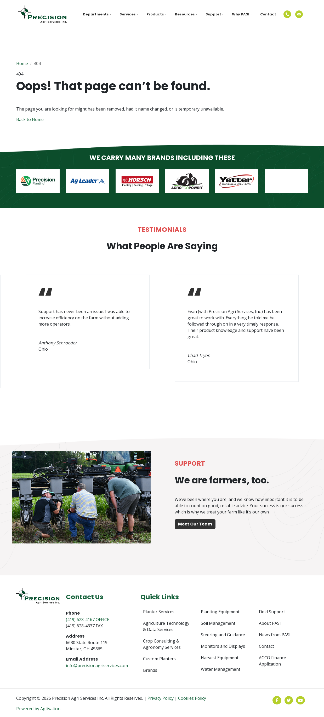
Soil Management (218, 623)
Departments (96, 14)
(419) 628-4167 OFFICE (87, 619)
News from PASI (275, 635)
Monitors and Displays (223, 646)
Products (155, 14)
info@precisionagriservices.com (97, 665)
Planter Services (158, 612)
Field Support (272, 612)
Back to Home (30, 119)
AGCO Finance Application (272, 661)
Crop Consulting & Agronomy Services (162, 644)
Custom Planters (159, 659)
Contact (268, 14)
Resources (185, 14)
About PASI (270, 623)
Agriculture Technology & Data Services (166, 626)
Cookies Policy (192, 698)
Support (213, 14)
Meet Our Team (195, 524)
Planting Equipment (220, 612)
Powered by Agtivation (38, 709)
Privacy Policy (160, 698)
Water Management (220, 669)
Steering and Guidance (223, 635)
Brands (150, 670)
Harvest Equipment (219, 658)
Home (22, 63)
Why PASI (240, 14)
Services (128, 14)
